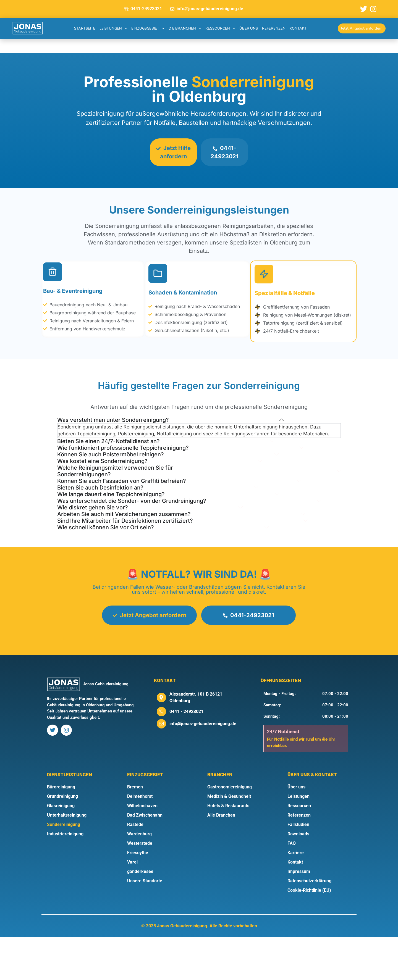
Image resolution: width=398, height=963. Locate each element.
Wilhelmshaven (142, 831)
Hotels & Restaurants (228, 831)
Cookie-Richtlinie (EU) (309, 916)
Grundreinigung (62, 822)
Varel (132, 887)
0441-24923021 (225, 152)
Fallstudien (298, 850)
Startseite (84, 28)
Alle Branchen (221, 840)
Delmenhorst (140, 822)
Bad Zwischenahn (145, 840)
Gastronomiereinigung (229, 812)
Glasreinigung (61, 831)
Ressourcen (220, 28)
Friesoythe (137, 878)
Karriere (295, 878)
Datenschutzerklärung (309, 906)
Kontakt (298, 28)
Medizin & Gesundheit (229, 822)
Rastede (135, 850)
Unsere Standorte (144, 906)
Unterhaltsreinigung (67, 840)
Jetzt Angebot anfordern (148, 640)
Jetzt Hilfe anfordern (172, 152)
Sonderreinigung (63, 850)
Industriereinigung (65, 859)
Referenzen (274, 28)
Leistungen (113, 28)
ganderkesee (140, 897)
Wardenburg (139, 859)
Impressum (298, 897)
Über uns (248, 28)
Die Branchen (185, 28)
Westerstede (139, 869)
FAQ (291, 869)
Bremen (135, 812)
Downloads (298, 859)
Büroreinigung (61, 812)
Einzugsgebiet (147, 28)
